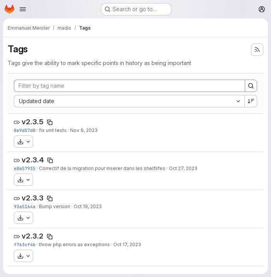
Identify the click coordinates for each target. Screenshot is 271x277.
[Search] (251, 86)
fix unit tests (53, 130)
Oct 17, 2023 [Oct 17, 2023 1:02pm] (127, 244)
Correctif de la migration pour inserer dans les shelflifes (102, 168)
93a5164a (24, 206)
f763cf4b (24, 244)
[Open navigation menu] (23, 9)
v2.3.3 (33, 198)
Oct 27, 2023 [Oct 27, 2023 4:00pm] (183, 168)
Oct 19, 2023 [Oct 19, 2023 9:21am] (88, 206)
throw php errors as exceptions (74, 244)
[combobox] (129, 101)
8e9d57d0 (24, 130)
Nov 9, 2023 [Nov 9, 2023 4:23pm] (84, 130)
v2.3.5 (33, 121)
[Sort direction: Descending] (251, 101)
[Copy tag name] (49, 122)
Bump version (54, 206)
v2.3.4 (33, 159)
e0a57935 (24, 168)
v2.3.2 (33, 236)
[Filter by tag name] (129, 86)
